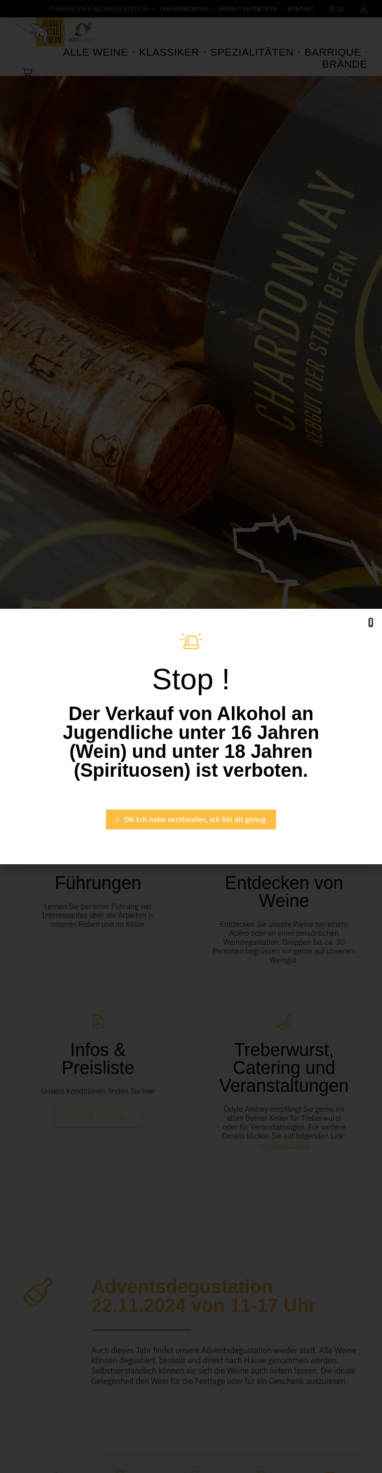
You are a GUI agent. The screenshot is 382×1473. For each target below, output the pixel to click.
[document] (191, 736)
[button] (371, 622)
